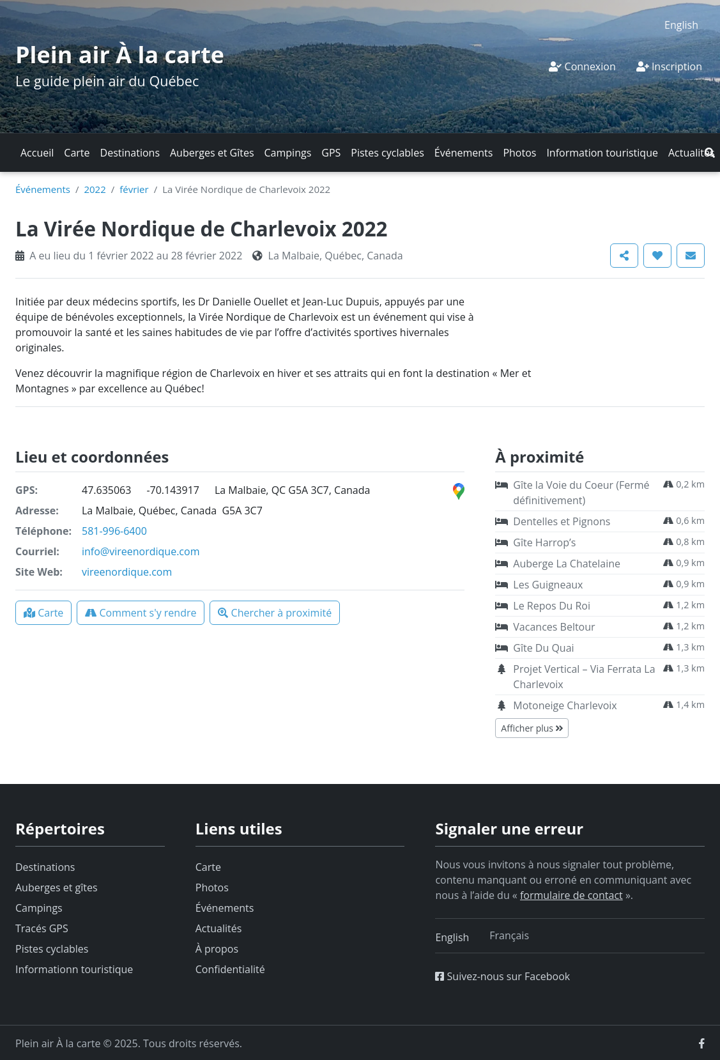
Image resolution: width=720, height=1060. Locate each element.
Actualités (691, 153)
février (133, 189)
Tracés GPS (41, 928)
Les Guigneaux (548, 585)
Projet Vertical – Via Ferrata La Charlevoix (584, 676)
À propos (216, 949)
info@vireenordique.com (140, 551)
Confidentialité (230, 969)
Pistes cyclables (387, 153)
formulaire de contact (571, 895)
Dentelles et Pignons (561, 521)
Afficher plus (531, 728)
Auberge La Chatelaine (566, 564)
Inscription (669, 66)
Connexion (582, 66)
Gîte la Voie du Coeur (581, 492)
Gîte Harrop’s (544, 542)
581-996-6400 (114, 531)
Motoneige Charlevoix (565, 705)
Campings (288, 153)
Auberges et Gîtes (212, 153)
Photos (519, 153)
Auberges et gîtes (56, 887)
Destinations (130, 153)
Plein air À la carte (119, 54)
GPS (331, 153)
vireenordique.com (127, 572)
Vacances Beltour (554, 627)
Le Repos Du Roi (551, 606)
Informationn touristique (74, 969)
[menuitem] (681, 24)
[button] (710, 152)
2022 (94, 189)
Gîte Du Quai (543, 648)
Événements (463, 153)
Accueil (37, 153)
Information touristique (602, 153)
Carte (76, 153)
